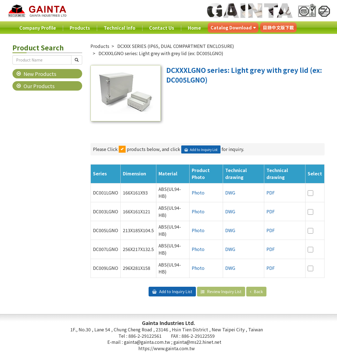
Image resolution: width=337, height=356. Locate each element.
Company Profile (37, 27)
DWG (230, 192)
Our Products (39, 85)
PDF (270, 192)
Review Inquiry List (224, 291)
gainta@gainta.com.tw (147, 342)
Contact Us (161, 27)
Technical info (119, 27)
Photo (198, 192)
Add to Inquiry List (203, 149)
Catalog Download (231, 27)
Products (80, 27)
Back (258, 291)
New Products (40, 73)
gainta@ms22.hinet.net (197, 342)
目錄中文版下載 (278, 27)
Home (194, 27)
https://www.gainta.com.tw (166, 348)
